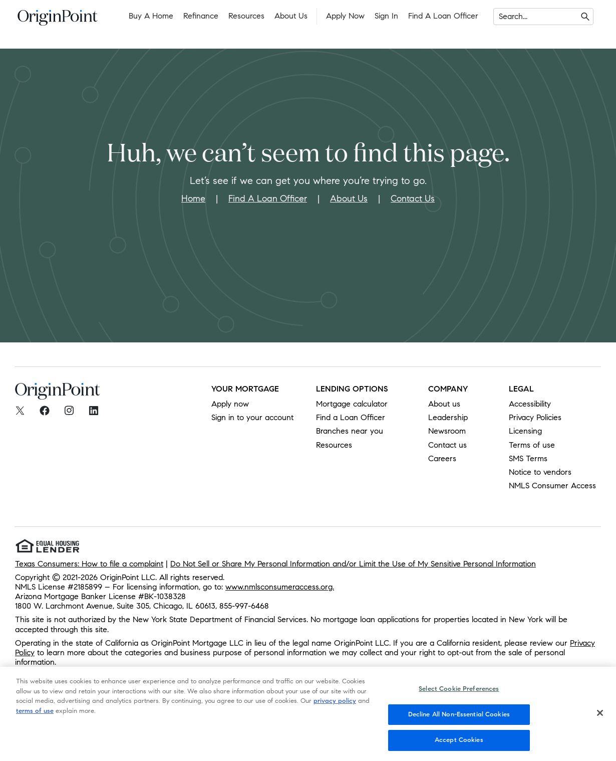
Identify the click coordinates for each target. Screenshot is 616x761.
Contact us (447, 445)
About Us (290, 16)
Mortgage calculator (352, 404)
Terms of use (532, 445)
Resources (246, 16)
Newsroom (447, 431)
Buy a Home (151, 16)
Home (193, 198)
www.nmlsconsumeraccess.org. (279, 587)
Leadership (448, 417)
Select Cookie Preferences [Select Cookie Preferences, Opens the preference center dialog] (459, 698)
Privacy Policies (535, 417)
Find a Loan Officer (443, 16)
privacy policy (335, 710)
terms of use (35, 720)
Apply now (230, 404)
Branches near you (349, 431)
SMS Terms (528, 458)
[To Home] (58, 20)
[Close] (600, 722)
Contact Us (413, 198)
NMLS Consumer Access (552, 485)
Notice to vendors (540, 472)
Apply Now (345, 16)
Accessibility (530, 404)
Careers (442, 458)
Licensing (525, 431)
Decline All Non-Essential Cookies (459, 723)
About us (444, 404)
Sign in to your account (252, 417)
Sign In (386, 16)
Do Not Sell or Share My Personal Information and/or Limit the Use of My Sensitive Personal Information (353, 563)
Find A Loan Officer (267, 198)
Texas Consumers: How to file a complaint (89, 563)
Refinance (200, 16)
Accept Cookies (459, 749)
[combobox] (500, 17)
